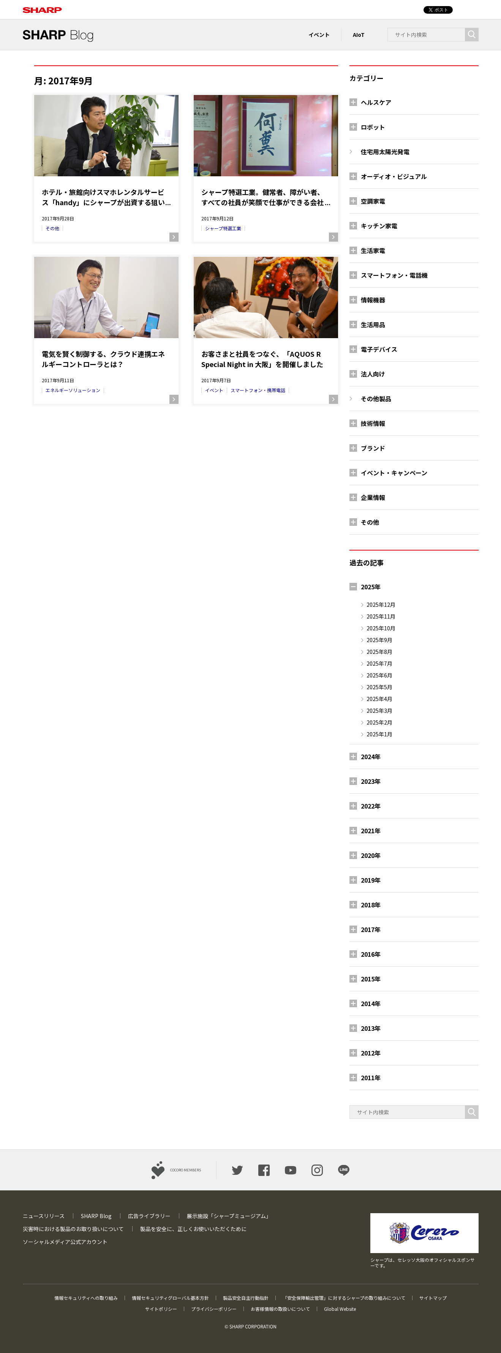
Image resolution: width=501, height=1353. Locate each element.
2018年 (371, 904)
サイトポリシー (161, 1309)
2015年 (371, 978)
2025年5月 (379, 687)
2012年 (371, 1052)
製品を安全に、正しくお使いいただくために (193, 1229)
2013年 (371, 1028)
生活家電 (373, 250)
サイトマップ (433, 1297)
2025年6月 (379, 675)
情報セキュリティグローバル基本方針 (170, 1297)
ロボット (373, 126)
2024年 (371, 756)
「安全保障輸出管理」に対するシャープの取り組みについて (344, 1297)
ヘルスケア (376, 102)
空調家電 (373, 201)
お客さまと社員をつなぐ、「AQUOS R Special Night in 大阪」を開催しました (262, 359)
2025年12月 (381, 604)
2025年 (371, 586)
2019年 (371, 880)
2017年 (371, 929)
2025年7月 (379, 663)
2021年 (371, 830)
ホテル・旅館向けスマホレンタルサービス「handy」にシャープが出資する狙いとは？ (103, 197)
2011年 (371, 1077)
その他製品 (376, 398)
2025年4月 (379, 699)
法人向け (373, 373)
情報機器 (373, 299)
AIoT (359, 34)
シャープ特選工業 (223, 228)
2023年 (371, 781)
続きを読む (174, 237)
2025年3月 (379, 710)
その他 (52, 228)
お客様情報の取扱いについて (280, 1309)
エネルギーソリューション (73, 390)
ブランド (373, 448)
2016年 (371, 954)
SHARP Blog (96, 1216)
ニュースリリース (44, 1216)
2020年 (371, 855)
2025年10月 (381, 628)
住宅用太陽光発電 (385, 151)
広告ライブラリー (149, 1216)
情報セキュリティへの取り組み (86, 1297)
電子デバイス (379, 349)
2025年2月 (379, 722)
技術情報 (373, 423)
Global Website (340, 1309)
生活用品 (373, 324)
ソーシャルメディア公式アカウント (65, 1241)
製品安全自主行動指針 (246, 1297)
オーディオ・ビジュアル (394, 176)
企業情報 (373, 497)
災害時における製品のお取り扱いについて (73, 1229)
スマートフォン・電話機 (394, 275)
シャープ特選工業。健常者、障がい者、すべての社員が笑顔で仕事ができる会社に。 (262, 197)
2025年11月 (381, 616)
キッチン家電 (379, 225)
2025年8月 (379, 651)
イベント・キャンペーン (394, 472)
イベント (319, 34)
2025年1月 (379, 734)
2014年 (371, 1003)
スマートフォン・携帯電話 (258, 390)
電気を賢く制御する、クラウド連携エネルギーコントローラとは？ (103, 359)
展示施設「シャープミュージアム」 (229, 1216)
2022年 (371, 805)
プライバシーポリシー (214, 1309)
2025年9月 (379, 640)
